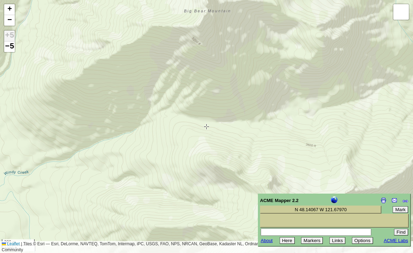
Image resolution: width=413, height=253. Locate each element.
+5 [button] (9, 36)
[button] (9, 9)
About (267, 240)
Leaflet (11, 243)
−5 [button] (9, 46)
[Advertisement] (37, 203)
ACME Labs (396, 240)
